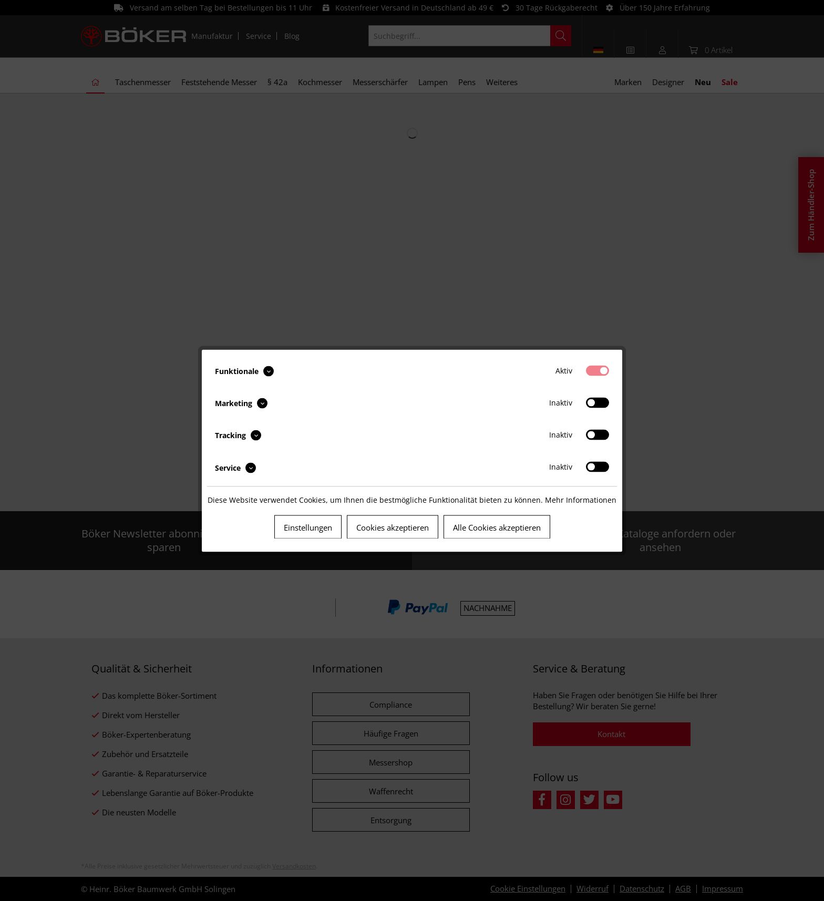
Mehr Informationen (580, 499)
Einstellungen (308, 527)
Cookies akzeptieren (392, 527)
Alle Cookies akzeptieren (497, 527)
